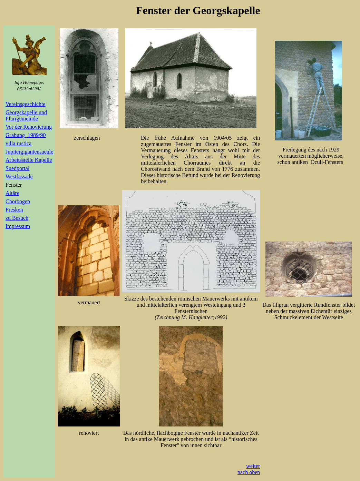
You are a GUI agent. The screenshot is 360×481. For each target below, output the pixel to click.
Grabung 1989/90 (26, 135)
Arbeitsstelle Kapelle (29, 160)
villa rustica (18, 143)
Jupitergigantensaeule (29, 152)
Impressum (18, 226)
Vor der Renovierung (29, 127)
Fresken (14, 210)
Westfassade (19, 176)
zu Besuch (17, 218)
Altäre (12, 193)
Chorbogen (18, 201)
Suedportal (17, 168)
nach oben (248, 472)
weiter (253, 466)
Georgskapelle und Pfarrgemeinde (26, 115)
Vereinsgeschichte (26, 104)
